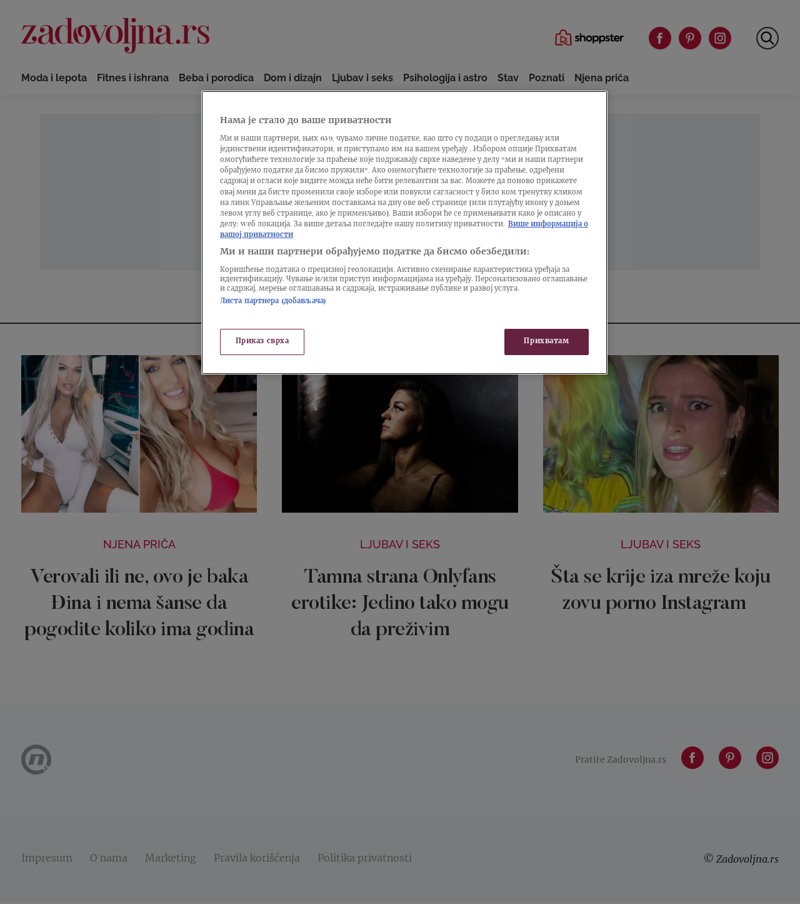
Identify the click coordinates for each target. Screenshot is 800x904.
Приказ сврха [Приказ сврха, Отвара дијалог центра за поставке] (262, 341)
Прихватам (546, 341)
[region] (404, 232)
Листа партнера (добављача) (273, 301)
